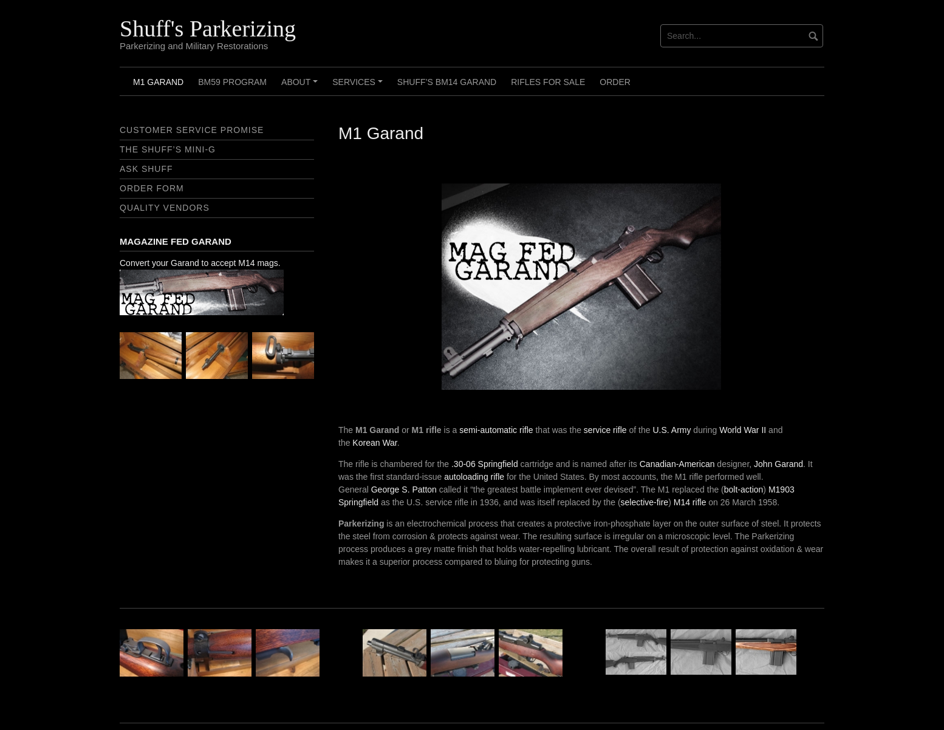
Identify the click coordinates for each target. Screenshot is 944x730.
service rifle (605, 430)
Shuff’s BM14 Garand (446, 82)
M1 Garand (158, 82)
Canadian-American (677, 464)
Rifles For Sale (548, 82)
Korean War (374, 443)
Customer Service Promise (192, 130)
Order (615, 82)
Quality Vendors (165, 208)
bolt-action (744, 489)
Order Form (152, 188)
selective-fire (645, 502)
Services (359, 86)
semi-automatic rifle (496, 430)
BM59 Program (232, 82)
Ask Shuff (146, 169)
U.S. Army (671, 430)
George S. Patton (404, 489)
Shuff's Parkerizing (208, 28)
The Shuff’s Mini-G (168, 149)
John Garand (778, 464)
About (301, 86)
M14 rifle (690, 502)
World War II (742, 430)
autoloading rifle (474, 477)
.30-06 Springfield (484, 464)
